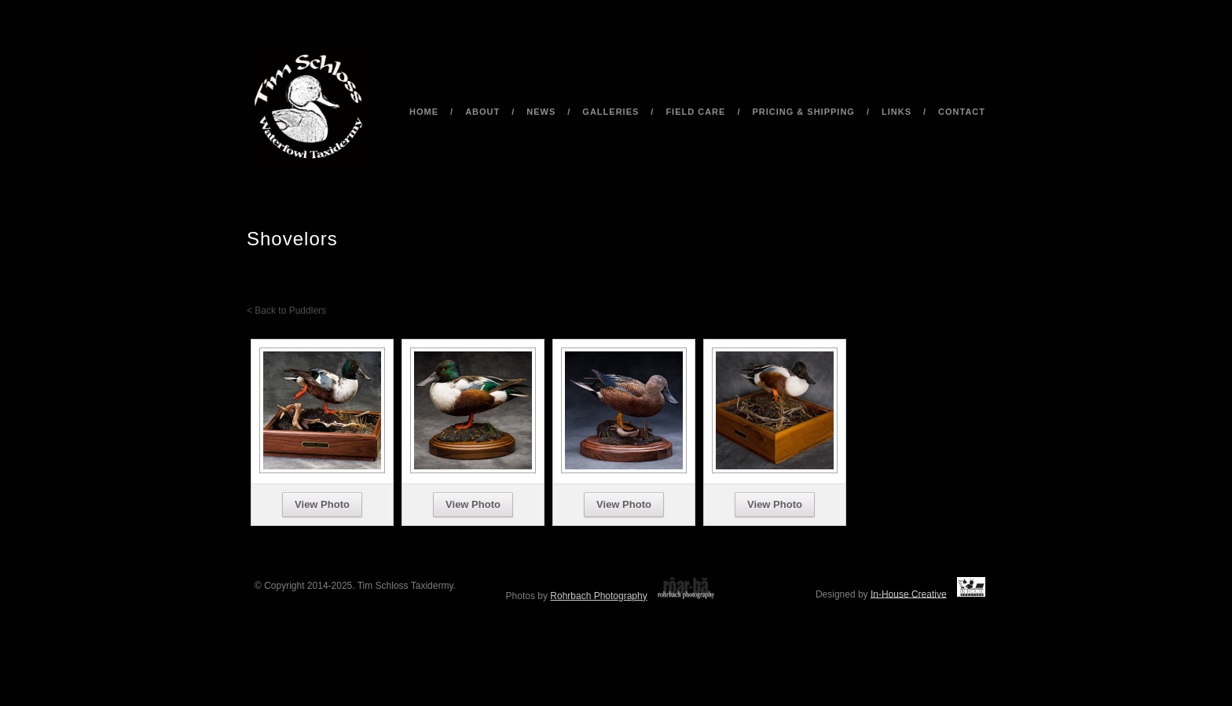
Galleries (610, 111)
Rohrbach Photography (598, 595)
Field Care (695, 111)
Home (423, 111)
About (482, 111)
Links (896, 111)
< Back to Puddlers (286, 310)
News (541, 111)
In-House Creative (909, 593)
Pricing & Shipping (803, 111)
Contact (961, 111)
